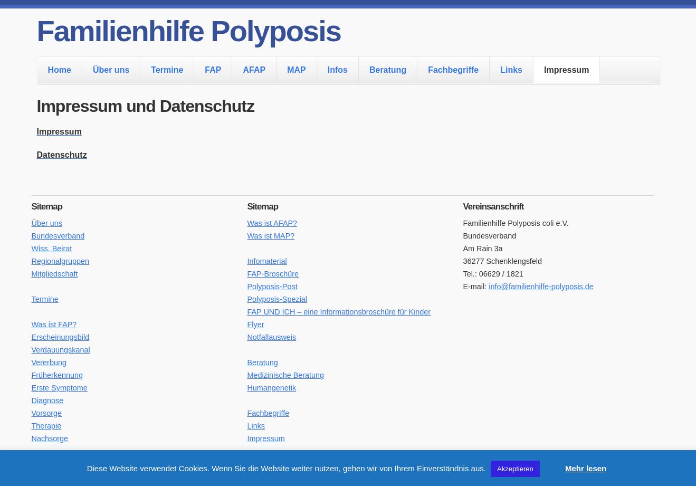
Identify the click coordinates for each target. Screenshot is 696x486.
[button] (551, 464)
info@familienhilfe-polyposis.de (541, 286)
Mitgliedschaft (55, 274)
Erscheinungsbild (61, 337)
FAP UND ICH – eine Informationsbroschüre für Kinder (339, 312)
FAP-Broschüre (273, 274)
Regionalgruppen (61, 261)
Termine (167, 69)
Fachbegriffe (453, 69)
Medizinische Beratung (285, 375)
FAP (213, 69)
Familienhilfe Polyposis (189, 30)
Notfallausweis (271, 337)
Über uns (111, 69)
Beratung (387, 69)
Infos (338, 69)
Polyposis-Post (272, 286)
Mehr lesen (585, 468)
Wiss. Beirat (52, 248)
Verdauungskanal (61, 350)
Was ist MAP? (270, 236)
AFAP (254, 69)
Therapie (47, 426)
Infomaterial (267, 261)
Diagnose (48, 400)
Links (511, 69)
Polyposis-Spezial (277, 299)
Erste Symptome (60, 388)
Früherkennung (57, 375)
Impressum (566, 69)
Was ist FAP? (54, 324)
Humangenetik (271, 388)
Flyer (255, 324)
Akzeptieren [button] (515, 469)
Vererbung (49, 362)
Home (59, 69)
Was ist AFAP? (272, 223)
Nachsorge (50, 438)
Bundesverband (58, 236)
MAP (296, 69)
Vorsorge (47, 413)
